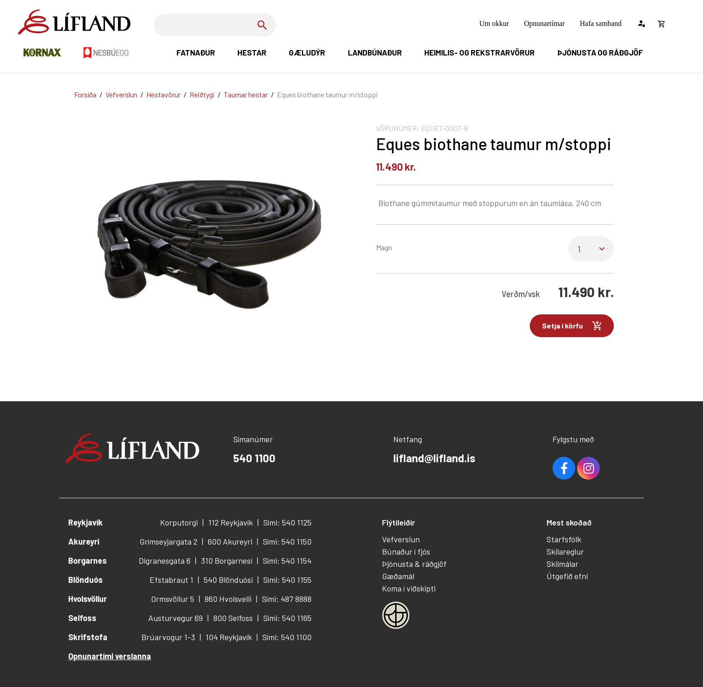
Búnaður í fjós (406, 551)
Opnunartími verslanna (109, 656)
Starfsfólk (564, 539)
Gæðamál (398, 576)
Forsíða (85, 94)
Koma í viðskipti (409, 588)
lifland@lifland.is (434, 458)
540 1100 (254, 458)
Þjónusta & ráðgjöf (414, 564)
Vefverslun (121, 94)
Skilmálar (562, 564)
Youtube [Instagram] (588, 468)
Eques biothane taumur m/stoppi (327, 94)
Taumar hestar (246, 94)
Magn (384, 247)
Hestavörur (163, 94)
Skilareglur (565, 551)
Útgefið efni (567, 576)
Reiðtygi (202, 94)
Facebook (563, 468)
